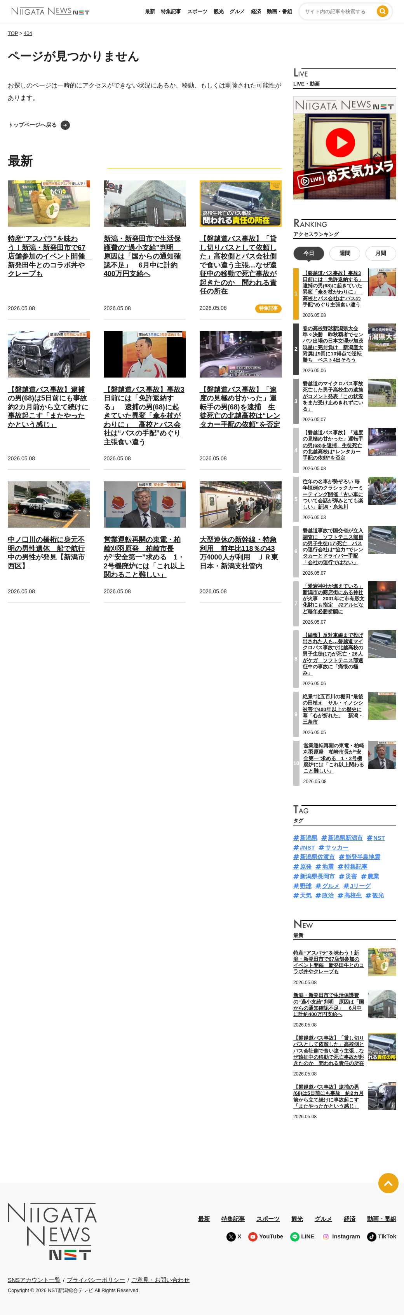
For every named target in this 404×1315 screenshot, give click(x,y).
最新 (150, 11)
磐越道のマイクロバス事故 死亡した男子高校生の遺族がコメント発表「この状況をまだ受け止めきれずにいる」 (335, 396)
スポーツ (197, 11)
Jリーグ (360, 886)
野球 (306, 886)
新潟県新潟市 (345, 837)
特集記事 (171, 11)
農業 (373, 876)
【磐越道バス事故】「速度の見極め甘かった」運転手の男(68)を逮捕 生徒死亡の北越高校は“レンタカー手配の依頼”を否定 (240, 407)
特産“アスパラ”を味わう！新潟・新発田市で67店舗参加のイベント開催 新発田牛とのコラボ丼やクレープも (50, 256)
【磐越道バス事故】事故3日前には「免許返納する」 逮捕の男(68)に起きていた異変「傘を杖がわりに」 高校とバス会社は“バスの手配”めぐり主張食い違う (144, 416)
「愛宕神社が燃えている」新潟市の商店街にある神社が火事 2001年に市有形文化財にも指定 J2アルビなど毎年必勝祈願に (333, 598)
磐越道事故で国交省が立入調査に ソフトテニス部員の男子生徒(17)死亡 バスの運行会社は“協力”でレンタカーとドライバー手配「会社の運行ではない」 (333, 546)
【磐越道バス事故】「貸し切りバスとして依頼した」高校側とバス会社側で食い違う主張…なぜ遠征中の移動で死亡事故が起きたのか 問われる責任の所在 (238, 265)
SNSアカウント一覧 (34, 1280)
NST (379, 837)
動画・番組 (279, 11)
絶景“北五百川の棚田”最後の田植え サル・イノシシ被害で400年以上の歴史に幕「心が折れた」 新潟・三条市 (333, 709)
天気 (306, 895)
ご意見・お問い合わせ (160, 1280)
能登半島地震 (362, 856)
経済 (256, 11)
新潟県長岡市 (317, 876)
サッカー (336, 847)
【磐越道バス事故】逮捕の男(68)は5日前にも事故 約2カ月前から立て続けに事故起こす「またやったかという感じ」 (51, 407)
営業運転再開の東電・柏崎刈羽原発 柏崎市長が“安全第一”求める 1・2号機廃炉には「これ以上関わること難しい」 (144, 557)
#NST (307, 847)
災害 (351, 876)
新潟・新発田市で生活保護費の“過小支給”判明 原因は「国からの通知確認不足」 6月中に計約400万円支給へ (142, 256)
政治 (328, 895)
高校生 (353, 895)
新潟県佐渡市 (317, 856)
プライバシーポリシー (96, 1280)
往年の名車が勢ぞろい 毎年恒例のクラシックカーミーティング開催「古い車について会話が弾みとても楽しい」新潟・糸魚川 (333, 494)
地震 (328, 866)
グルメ (237, 11)
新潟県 (308, 837)
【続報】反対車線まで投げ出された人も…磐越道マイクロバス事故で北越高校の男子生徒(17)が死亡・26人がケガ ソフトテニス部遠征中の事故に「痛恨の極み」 (333, 654)
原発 (306, 866)
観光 (219, 11)
